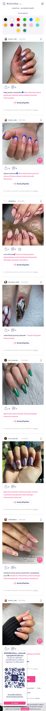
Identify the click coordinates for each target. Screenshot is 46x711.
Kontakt (27, 693)
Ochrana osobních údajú (10, 688)
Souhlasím (25, 709)
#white (22, 656)
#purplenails (17, 495)
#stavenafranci (24, 578)
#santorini (35, 173)
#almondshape (24, 95)
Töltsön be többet (23, 679)
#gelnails (7, 492)
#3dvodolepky (9, 98)
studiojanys (12, 201)
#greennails (8, 414)
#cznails (35, 492)
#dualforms (14, 575)
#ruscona (19, 254)
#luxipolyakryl (28, 254)
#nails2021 (14, 492)
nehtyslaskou (12, 519)
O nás (38, 688)
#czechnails (8, 495)
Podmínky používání (27, 688)
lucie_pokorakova (13, 360)
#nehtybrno (34, 578)
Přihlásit (35, 110)
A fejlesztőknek (18, 693)
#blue (26, 92)
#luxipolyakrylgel (30, 414)
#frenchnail (8, 179)
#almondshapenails (11, 578)
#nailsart (15, 416)
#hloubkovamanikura (12, 260)
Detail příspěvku (21, 103)
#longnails (37, 335)
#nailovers (7, 416)
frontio (37, 698)
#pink (39, 92)
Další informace (35, 709)
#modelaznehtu (31, 257)
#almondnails (9, 497)
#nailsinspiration (25, 492)
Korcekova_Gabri (13, 282)
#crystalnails (15, 656)
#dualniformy (23, 575)
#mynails (33, 95)
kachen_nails (12, 39)
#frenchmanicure (15, 654)
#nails (17, 257)
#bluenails (32, 92)
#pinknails (7, 95)
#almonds (17, 497)
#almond (15, 95)
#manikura (24, 260)
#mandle (37, 654)
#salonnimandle (28, 176)
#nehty (22, 257)
